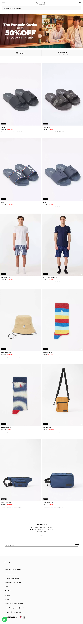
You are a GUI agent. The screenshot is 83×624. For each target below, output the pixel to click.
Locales (7, 595)
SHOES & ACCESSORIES (20, 11)
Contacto (8, 599)
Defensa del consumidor (13, 612)
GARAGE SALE (10, 11)
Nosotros (8, 591)
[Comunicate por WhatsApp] (4, 619)
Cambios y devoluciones (13, 569)
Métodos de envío (11, 574)
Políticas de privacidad (12, 578)
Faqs (6, 586)
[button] (41, 8)
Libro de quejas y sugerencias (15, 608)
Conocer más (41, 531)
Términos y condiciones (13, 582)
